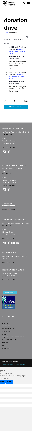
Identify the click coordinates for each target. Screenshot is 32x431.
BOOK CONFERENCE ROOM (9, 339)
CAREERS (5, 342)
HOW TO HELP (6, 326)
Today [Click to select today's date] (16, 101)
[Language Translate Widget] (8, 205)
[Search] (23, 3)
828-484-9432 (7, 174)
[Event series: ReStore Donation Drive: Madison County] (17, 51)
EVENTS (4, 345)
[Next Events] (25, 101)
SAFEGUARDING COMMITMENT (10, 351)
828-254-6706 (7, 134)
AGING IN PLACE (6, 331)
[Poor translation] (9, 382)
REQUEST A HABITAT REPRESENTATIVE (13, 337)
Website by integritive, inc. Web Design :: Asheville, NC (13, 364)
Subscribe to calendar (15, 106)
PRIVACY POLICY (7, 348)
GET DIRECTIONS (8, 147)
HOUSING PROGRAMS (8, 328)
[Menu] (27, 3)
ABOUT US (5, 323)
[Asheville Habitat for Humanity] (13, 3)
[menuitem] (23, 3)
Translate (11, 209)
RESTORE (5, 334)
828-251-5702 (7, 226)
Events (6, 32)
